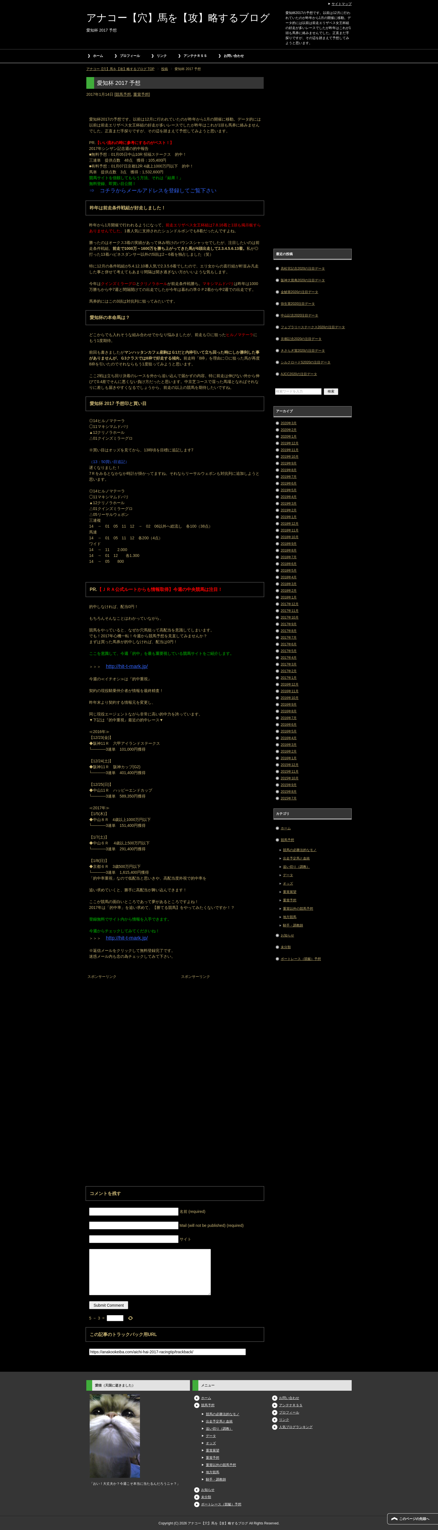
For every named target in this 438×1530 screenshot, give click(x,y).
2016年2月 (289, 751)
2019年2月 (289, 510)
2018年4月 (289, 577)
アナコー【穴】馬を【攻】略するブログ (178, 17)
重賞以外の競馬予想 (298, 909)
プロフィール (130, 56)
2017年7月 (289, 638)
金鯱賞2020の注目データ (299, 292)
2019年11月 (290, 450)
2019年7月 (289, 477)
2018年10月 (290, 537)
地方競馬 (289, 917)
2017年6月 (289, 644)
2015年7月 (289, 798)
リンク (162, 56)
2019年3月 (289, 504)
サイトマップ (342, 4)
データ (288, 875)
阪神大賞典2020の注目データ (303, 280)
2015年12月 (290, 765)
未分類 (286, 947)
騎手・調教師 (293, 925)
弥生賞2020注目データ (298, 304)
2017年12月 (290, 604)
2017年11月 (290, 611)
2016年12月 (290, 684)
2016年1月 (289, 758)
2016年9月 (289, 705)
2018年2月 (289, 591)
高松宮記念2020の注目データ (303, 268)
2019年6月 (289, 483)
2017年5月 (289, 651)
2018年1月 (289, 597)
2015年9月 (289, 785)
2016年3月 (289, 745)
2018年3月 (289, 584)
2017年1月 (289, 678)
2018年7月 (289, 557)
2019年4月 (289, 497)
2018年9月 (289, 544)
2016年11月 (290, 691)
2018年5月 (289, 571)
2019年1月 (289, 517)
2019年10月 (290, 457)
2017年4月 (289, 658)
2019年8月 (289, 470)
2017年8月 (289, 631)
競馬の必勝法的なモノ (299, 850)
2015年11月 (290, 772)
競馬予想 (123, 94)
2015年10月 (290, 778)
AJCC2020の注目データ (299, 374)
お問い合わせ (234, 56)
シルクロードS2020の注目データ (306, 362)
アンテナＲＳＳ (195, 56)
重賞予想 (141, 94)
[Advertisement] (128, 1015)
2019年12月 (290, 443)
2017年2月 (289, 671)
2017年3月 (289, 664)
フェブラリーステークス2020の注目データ (313, 327)
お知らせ (287, 935)
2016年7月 (289, 718)
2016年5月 (289, 731)
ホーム (98, 56)
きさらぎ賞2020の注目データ (303, 351)
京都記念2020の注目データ (301, 339)
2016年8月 (289, 711)
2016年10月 (290, 698)
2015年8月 (289, 792)
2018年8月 (289, 550)
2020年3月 (289, 423)
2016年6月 (289, 725)
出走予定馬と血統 (296, 858)
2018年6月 (289, 564)
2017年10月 (290, 617)
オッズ (288, 883)
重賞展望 (289, 892)
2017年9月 (289, 624)
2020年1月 (289, 437)
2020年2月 (289, 430)
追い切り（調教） (296, 867)
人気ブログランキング (296, 1427)
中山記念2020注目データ (299, 315)
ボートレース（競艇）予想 (301, 959)
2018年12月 (290, 524)
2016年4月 (289, 738)
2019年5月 (289, 490)
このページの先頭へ (414, 1519)
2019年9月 (289, 463)
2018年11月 (290, 530)
